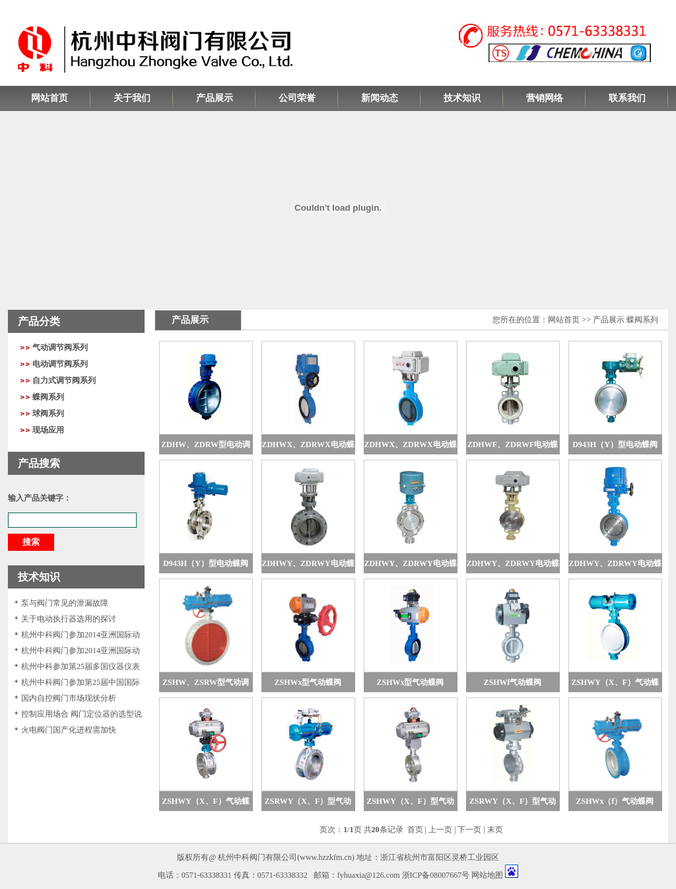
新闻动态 (379, 98)
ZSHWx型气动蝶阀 (307, 682)
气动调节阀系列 (60, 347)
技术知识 (462, 98)
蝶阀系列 (48, 397)
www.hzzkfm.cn (326, 857)
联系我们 (627, 98)
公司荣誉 (297, 98)
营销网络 (544, 98)
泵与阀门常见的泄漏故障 (64, 603)
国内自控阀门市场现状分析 (68, 698)
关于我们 (132, 98)
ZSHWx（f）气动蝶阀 (615, 801)
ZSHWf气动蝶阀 (512, 682)
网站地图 (487, 875)
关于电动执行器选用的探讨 (68, 618)
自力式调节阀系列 (64, 380)
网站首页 (49, 98)
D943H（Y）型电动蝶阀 (615, 444)
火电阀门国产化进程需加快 (68, 729)
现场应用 (48, 430)
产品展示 (214, 98)
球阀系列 (48, 413)
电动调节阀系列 (60, 364)
